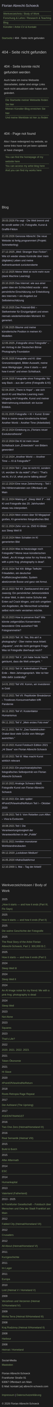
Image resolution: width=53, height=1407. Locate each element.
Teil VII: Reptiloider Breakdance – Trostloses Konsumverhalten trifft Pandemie (26, 700)
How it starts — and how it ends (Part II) (24, 919)
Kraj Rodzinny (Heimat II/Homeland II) (23, 1327)
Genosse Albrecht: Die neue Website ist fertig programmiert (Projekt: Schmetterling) (24, 240)
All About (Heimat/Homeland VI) (20, 1246)
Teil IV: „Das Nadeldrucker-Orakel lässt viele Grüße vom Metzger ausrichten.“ (24, 734)
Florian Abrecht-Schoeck (20, 5)
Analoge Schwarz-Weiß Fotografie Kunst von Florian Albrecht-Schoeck (23, 787)
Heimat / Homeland (13, 1349)
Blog (5, 22)
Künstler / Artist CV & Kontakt (19, 27)
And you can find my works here (23, 170)
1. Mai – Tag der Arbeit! (28, 866)
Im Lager (7, 1268)
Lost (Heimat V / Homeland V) (19, 1290)
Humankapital (9, 1182)
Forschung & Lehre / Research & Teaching (27, 18)
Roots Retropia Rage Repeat (18, 1094)
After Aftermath (10, 1160)
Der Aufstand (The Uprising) (17, 1105)
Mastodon (7, 1364)
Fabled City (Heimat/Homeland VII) (21, 1224)
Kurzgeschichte (10, 1257)
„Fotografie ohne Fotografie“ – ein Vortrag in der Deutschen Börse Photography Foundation (25, 347)
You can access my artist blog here (25, 166)
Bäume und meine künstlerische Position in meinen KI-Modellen (22, 331)
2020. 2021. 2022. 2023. (15, 1049)
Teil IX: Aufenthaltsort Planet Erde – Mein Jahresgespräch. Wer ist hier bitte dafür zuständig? (25, 673)
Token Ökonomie (11, 1060)
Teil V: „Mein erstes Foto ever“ (32, 722)
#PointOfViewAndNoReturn (17, 1083)
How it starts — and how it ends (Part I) (24, 957)
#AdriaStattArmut (25, 860)
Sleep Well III (9, 968)
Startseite (7, 38)
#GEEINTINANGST (13, 1116)
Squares (6, 1027)
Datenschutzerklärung (29, 1395)
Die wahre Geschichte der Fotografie (22, 930)
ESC (4, 1171)
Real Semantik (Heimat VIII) (17, 1138)
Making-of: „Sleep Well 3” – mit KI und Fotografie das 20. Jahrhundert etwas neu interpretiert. (26, 503)
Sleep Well (8, 1005)
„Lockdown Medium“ (26, 852)
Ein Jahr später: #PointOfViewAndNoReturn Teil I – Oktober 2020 (26, 803)
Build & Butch (9, 1149)
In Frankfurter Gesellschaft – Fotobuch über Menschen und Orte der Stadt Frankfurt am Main (26, 1208)
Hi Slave (6, 1071)
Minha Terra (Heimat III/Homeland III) (23, 1316)
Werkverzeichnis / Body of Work (21, 13)
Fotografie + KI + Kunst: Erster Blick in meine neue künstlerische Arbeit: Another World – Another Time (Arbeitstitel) (26, 418)
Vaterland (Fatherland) (14, 1193)
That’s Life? (8, 1038)
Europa (6, 1279)
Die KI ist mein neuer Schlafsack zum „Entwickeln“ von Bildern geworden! (25, 445)
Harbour (6, 1338)
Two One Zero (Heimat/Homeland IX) (23, 1127)
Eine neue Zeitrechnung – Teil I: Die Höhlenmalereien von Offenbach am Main (26, 488)
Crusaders (8, 1235)
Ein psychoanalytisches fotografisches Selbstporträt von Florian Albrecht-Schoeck (24, 772)
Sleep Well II (9, 979)
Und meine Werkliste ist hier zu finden (26, 117)
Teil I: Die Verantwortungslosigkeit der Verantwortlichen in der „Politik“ (19, 830)
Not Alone (7, 1016)
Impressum (8, 1395)
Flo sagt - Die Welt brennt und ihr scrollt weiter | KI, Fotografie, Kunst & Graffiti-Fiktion (25, 225)
